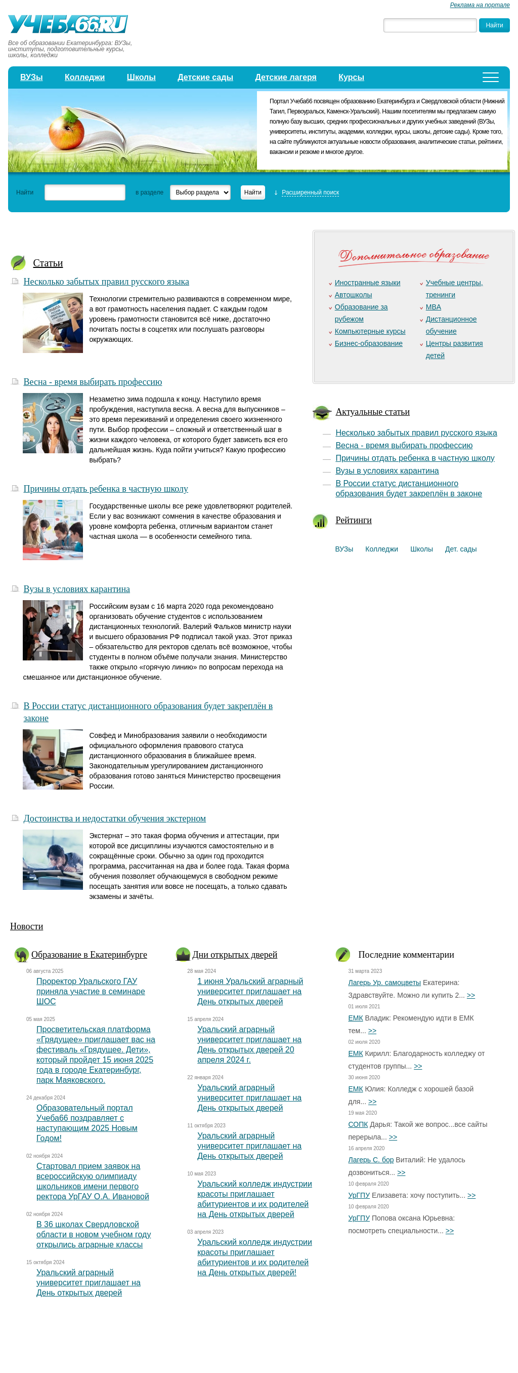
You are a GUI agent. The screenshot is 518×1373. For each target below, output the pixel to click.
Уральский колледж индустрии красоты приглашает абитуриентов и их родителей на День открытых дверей (254, 1199)
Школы (141, 77)
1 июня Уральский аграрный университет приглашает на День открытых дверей (250, 991)
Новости (26, 926)
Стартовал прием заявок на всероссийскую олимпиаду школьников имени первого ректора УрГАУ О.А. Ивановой (92, 1181)
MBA (433, 307)
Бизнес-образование (369, 343)
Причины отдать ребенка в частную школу (105, 489)
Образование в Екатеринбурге (89, 955)
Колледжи (85, 77)
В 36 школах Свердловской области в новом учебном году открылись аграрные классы (93, 1234)
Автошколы (353, 295)
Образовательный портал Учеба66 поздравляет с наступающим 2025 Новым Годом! (87, 1123)
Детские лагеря (286, 77)
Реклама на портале (480, 5)
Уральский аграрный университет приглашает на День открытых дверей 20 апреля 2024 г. (249, 1044)
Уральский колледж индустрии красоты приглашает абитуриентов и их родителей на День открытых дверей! (254, 1257)
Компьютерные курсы (370, 331)
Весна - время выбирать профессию (92, 382)
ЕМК (355, 1018)
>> (471, 995)
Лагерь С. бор (371, 1160)
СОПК (358, 1124)
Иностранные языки (368, 283)
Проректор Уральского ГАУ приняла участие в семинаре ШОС (90, 991)
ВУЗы (31, 77)
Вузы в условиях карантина (76, 589)
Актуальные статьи (372, 412)
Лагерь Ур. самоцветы (384, 982)
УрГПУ (359, 1195)
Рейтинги (353, 520)
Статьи (48, 262)
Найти (24, 192)
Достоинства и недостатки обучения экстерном (114, 818)
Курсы (351, 77)
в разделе (149, 192)
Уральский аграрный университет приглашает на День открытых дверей (88, 1282)
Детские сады (205, 77)
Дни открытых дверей (234, 955)
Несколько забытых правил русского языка (106, 282)
